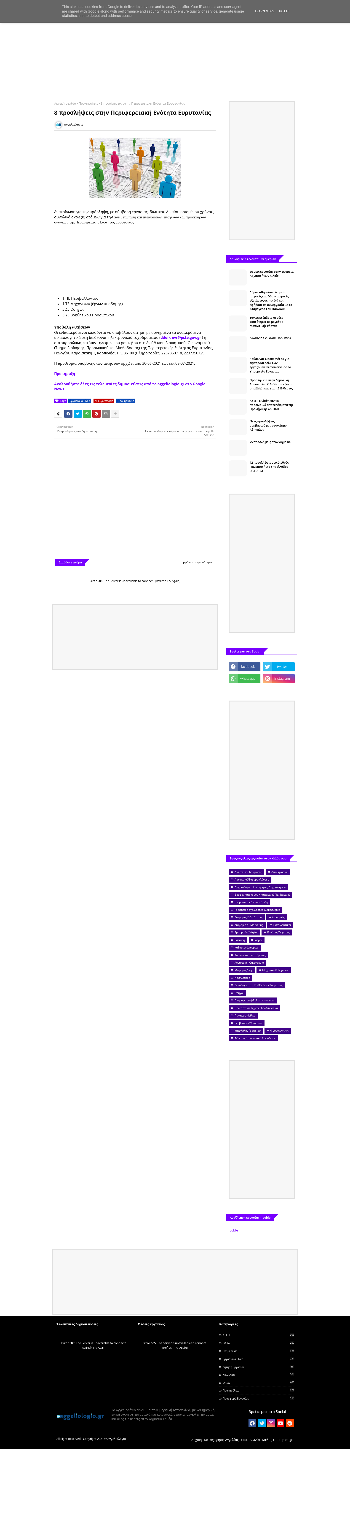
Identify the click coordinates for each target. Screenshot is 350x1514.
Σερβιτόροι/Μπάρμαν (248, 1023)
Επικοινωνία (250, 1440)
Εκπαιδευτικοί (282, 925)
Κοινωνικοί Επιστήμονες (250, 955)
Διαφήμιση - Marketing (249, 925)
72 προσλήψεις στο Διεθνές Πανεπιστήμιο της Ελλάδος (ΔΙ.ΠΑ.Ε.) (269, 466)
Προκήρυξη (64, 373)
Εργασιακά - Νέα (79, 401)
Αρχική (196, 1440)
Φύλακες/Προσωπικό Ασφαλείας (255, 1038)
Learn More (265, 11)
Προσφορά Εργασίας (258, 1398)
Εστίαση (240, 940)
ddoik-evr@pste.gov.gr (180, 337)
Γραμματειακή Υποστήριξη (251, 902)
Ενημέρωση (258, 1351)
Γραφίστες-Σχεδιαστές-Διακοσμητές (257, 910)
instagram (282, 678)
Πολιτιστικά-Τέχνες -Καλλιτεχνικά (256, 1008)
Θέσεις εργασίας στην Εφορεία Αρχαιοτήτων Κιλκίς (272, 273)
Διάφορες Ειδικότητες (248, 917)
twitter (282, 666)
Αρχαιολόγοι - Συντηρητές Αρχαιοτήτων (260, 887)
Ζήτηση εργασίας (258, 1367)
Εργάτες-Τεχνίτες (278, 932)
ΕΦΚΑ (258, 1343)
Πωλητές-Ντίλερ (245, 1015)
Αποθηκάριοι (279, 872)
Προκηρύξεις (88, 103)
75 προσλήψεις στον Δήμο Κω (270, 442)
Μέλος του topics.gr (277, 1440)
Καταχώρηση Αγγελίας (221, 1440)
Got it (284, 11)
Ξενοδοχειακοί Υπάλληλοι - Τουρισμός (259, 985)
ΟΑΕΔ (258, 1383)
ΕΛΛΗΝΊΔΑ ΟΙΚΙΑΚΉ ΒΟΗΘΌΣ (270, 338)
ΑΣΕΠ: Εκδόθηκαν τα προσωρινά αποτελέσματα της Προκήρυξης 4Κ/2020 (271, 405)
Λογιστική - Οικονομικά (249, 963)
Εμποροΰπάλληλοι (246, 932)
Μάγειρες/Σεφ (244, 970)
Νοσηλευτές (242, 978)
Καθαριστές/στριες (246, 947)
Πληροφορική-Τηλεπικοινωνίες (254, 1000)
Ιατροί (258, 940)
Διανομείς (278, 917)
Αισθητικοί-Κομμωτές (248, 872)
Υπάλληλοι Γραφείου (248, 1031)
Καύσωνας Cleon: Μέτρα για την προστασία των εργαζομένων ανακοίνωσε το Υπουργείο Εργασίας (270, 365)
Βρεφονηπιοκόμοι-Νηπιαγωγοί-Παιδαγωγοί (262, 895)
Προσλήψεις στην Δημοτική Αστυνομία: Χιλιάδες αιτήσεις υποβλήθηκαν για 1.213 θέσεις (271, 384)
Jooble (233, 1230)
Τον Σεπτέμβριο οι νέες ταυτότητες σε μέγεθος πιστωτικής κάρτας (266, 321)
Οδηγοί (239, 993)
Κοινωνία (258, 1375)
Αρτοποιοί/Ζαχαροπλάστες (252, 879)
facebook (248, 666)
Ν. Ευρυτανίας (104, 401)
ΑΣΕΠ (258, 1335)
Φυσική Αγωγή (279, 1031)
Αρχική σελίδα (65, 103)
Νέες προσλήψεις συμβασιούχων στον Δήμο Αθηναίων (268, 425)
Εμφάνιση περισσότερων (197, 562)
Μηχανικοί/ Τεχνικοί (275, 970)
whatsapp (247, 678)
